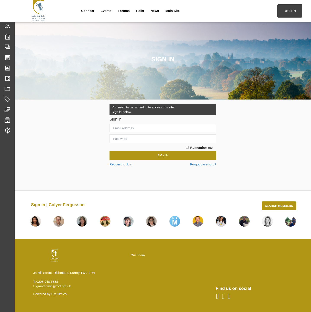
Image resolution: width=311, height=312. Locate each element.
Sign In (162, 155)
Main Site (172, 11)
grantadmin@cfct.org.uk (53, 286)
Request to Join (121, 164)
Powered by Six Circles (50, 294)
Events (106, 11)
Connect (87, 11)
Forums (124, 11)
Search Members (279, 205)
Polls (140, 11)
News (154, 11)
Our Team (138, 255)
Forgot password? (203, 164)
